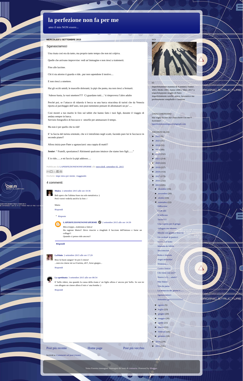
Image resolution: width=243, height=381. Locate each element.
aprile (161, 322)
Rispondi (59, 209)
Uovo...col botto (165, 241)
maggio (162, 318)
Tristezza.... (163, 264)
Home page (95, 348)
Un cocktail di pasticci (168, 237)
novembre (163, 193)
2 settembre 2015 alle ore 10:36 (76, 190)
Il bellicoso (163, 215)
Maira (58, 190)
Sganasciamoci (164, 295)
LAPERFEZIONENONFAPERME (80, 222)
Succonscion (163, 250)
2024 (157, 145)
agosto (161, 305)
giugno (161, 313)
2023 (157, 149)
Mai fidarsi (163, 281)
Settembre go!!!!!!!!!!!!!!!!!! (170, 299)
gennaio (162, 336)
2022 (157, 154)
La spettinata (61, 277)
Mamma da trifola (166, 246)
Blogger (153, 368)
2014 (157, 341)
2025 (157, 140)
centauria (133, 368)
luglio (161, 309)
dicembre (162, 189)
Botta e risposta (165, 255)
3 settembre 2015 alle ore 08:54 (83, 277)
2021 (157, 158)
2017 (157, 176)
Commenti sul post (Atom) (68, 355)
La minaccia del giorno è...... (171, 290)
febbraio (162, 331)
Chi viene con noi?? (167, 272)
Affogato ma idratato (167, 228)
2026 (157, 136)
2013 (157, 346)
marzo (161, 327)
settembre (163, 202)
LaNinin (59, 255)
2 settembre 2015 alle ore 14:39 (116, 222)
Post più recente (56, 348)
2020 (157, 163)
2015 (157, 185)
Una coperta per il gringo (169, 224)
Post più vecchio (133, 348)
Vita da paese (164, 286)
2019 (157, 167)
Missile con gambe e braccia (171, 233)
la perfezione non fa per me (83, 20)
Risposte (62, 216)
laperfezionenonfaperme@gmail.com (169, 124)
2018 (157, 171)
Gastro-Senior (164, 268)
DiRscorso (162, 206)
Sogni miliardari (165, 259)
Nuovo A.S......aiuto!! (167, 277)
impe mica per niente (65, 176)
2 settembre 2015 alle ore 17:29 (78, 255)
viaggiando (81, 176)
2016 (157, 180)
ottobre (161, 198)
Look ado (162, 210)
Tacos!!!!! (162, 219)
